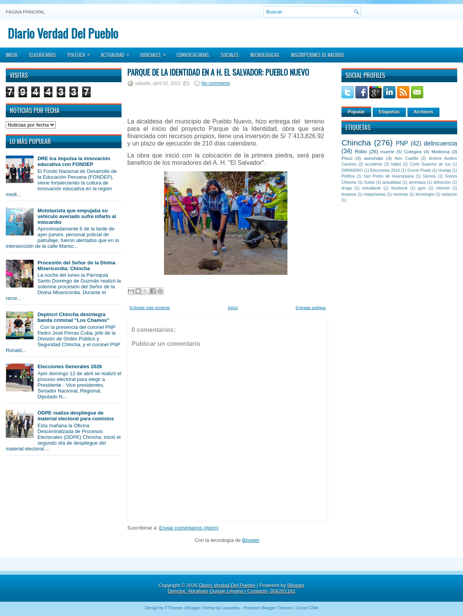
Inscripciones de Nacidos (318, 55)
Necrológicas (264, 55)
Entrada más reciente (150, 307)
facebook (399, 188)
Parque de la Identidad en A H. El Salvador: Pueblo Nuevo (218, 72)
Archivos (423, 112)
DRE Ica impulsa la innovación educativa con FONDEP (73, 161)
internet (442, 188)
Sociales (230, 55)
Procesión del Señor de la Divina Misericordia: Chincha (76, 265)
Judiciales (155, 52)
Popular (356, 112)
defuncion (442, 182)
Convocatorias (193, 55)
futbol (396, 164)
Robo (361, 151)
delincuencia (440, 143)
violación (449, 194)
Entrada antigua (311, 307)
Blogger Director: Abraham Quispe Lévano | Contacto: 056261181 (236, 588)
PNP (402, 143)
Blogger (250, 540)
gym (422, 188)
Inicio (11, 55)
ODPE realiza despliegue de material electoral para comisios (75, 415)
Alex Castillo (407, 158)
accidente (373, 164)
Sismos (429, 176)
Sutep (369, 182)
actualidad (392, 182)
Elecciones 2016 (385, 170)
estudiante (371, 188)
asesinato (373, 158)
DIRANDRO (352, 170)
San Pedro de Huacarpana (388, 176)
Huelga (444, 170)
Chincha (356, 142)
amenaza (417, 182)
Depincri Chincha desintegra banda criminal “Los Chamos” (73, 317)
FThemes (174, 608)
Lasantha (231, 608)
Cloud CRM (307, 608)
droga (346, 188)
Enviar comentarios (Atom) (188, 528)
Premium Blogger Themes (268, 608)
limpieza (348, 194)
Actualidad (117, 52)
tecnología (425, 194)
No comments (215, 83)
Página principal (25, 12)
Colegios (412, 151)
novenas (400, 194)
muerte (387, 151)
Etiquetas (389, 112)
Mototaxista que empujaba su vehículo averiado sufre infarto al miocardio (76, 216)
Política (81, 52)
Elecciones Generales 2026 (69, 366)
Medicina (440, 151)
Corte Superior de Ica (430, 164)
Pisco (347, 158)
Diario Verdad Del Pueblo (63, 33)
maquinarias (375, 194)
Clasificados (42, 55)
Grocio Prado (419, 170)
